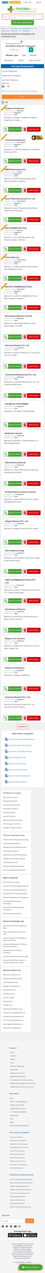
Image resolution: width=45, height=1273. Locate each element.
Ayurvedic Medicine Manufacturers (21, 1183)
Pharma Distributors (16, 1168)
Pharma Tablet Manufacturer (13, 866)
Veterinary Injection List (11, 975)
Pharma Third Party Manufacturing (15, 840)
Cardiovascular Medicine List (13, 1016)
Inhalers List (7, 1005)
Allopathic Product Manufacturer (15, 847)
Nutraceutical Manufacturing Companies (13, 908)
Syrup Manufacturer (10, 862)
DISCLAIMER (14, 1070)
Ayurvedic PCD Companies (18, 1164)
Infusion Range (8, 997)
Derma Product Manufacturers (20, 1193)
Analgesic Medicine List (11, 986)
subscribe (30, 1221)
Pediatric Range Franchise (12, 828)
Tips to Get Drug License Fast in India (14, 933)
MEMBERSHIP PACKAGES (17, 1076)
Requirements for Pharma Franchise (12, 951)
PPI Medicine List (9, 994)
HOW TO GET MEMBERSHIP (18, 1102)
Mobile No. (5, 83)
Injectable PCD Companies (18, 1140)
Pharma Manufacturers (17, 1203)
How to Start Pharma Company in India (15, 927)
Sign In (38, 2)
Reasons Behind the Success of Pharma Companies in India (14, 961)
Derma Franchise (9, 812)
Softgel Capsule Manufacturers (20, 1186)
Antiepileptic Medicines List (12, 1009)
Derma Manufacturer (10, 851)
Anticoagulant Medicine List (13, 1024)
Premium (33, 55)
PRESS (12, 1122)
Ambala (21, 60)
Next (22, 97)
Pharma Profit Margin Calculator (22, 1083)
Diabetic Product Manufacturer (14, 859)
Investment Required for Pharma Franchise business (15, 945)
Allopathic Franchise (10, 801)
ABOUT (12, 1052)
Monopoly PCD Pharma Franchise (15, 893)
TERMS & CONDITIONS (17, 1066)
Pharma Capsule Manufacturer (14, 870)
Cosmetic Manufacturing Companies (12, 902)
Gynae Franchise (9, 816)
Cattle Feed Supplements (12, 1028)
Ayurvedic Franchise (10, 797)
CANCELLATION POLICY (17, 1073)
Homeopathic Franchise (11, 805)
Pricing (5, 2)
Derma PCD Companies (17, 1158)
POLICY (12, 1063)
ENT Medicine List (9, 990)
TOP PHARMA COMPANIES (18, 1112)
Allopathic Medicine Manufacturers (21, 1190)
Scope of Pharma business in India (15, 956)
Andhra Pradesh (35, 60)
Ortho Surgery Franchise (12, 824)
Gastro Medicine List (10, 982)
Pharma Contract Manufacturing (14, 890)
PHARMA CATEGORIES (17, 1105)
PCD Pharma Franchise (11, 882)
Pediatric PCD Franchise (17, 1161)
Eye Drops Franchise (16, 1137)
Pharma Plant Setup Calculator (21, 1087)
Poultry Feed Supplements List (14, 1013)
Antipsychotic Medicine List (12, 978)
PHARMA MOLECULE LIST (18, 1108)
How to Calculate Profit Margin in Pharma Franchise (15, 939)
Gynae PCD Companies (17, 1151)
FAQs (11, 1119)
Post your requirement (22, 22)
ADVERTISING (14, 1115)
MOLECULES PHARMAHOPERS (19, 1126)
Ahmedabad (8, 60)
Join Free (27, 2)
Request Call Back (30, 1267)
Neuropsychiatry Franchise (13, 820)
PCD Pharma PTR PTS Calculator (21, 1080)
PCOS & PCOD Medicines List (13, 1020)
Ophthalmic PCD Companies (19, 1144)
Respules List (8, 1001)
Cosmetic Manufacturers (18, 1196)
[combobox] (22, 16)
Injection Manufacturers (17, 1200)
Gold (24, 55)
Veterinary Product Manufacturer (15, 855)
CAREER (12, 1059)
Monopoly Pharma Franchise (19, 1147)
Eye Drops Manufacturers (12, 913)
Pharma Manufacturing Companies (15, 897)
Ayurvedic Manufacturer (12, 843)
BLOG (12, 1098)
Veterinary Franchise (10, 809)
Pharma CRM (15, 2)
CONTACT (13, 1056)
